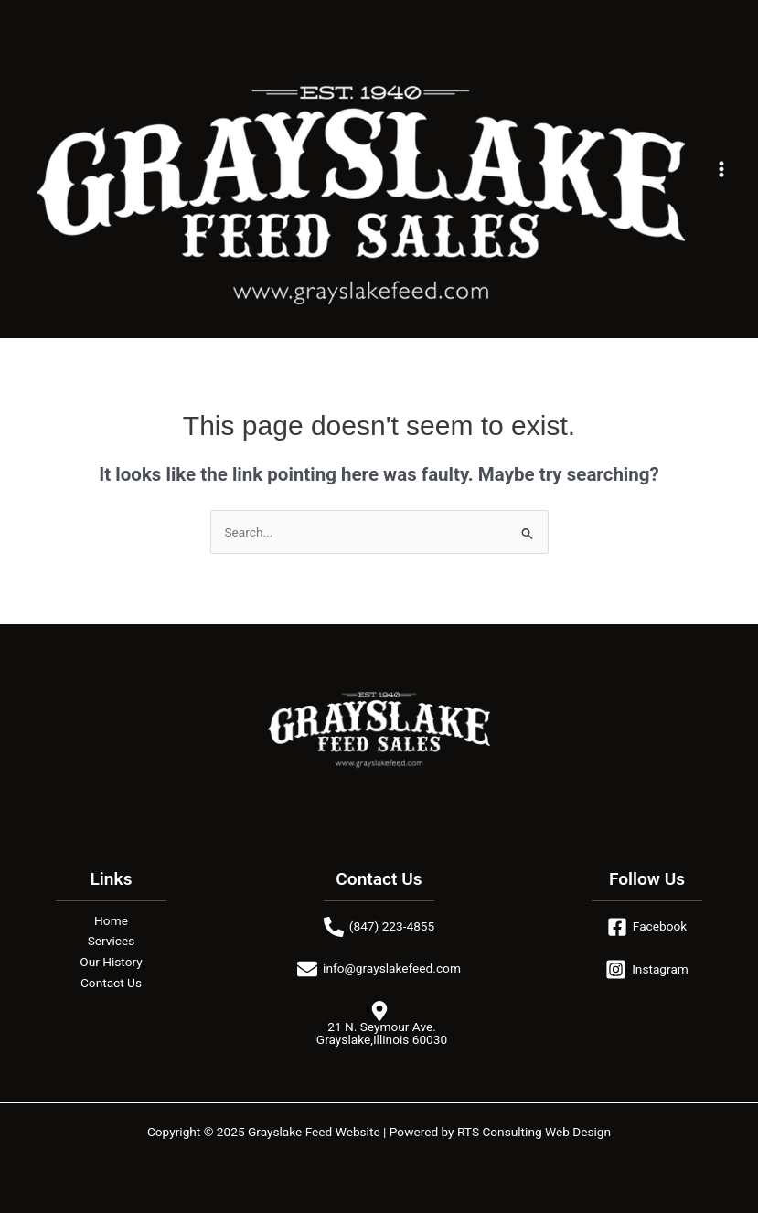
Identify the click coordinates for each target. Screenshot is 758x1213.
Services (111, 940)
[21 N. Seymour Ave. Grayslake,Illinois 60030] (379, 1023)
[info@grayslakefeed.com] (379, 968)
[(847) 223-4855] (379, 926)
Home (111, 920)
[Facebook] (647, 926)
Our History (111, 961)
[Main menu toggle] (722, 169)
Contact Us (111, 982)
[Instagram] (647, 969)
